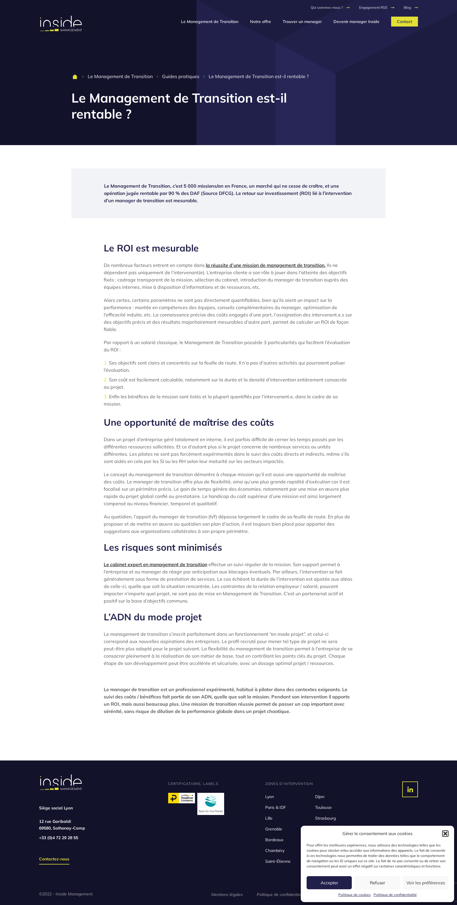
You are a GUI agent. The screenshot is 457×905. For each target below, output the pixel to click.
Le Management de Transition (209, 21)
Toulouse (323, 807)
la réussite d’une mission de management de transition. (266, 265)
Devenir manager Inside (356, 21)
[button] (445, 834)
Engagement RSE (373, 7)
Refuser (377, 882)
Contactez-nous (54, 859)
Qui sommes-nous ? (327, 7)
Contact (404, 21)
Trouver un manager (302, 21)
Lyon (269, 796)
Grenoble (273, 829)
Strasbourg (325, 818)
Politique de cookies (354, 894)
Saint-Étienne (278, 861)
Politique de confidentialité (395, 894)
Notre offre (260, 21)
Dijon (319, 796)
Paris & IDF (275, 807)
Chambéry (274, 850)
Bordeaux (274, 839)
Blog (407, 7)
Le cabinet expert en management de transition (155, 564)
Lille (269, 818)
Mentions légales (227, 894)
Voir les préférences (425, 882)
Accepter (329, 882)
